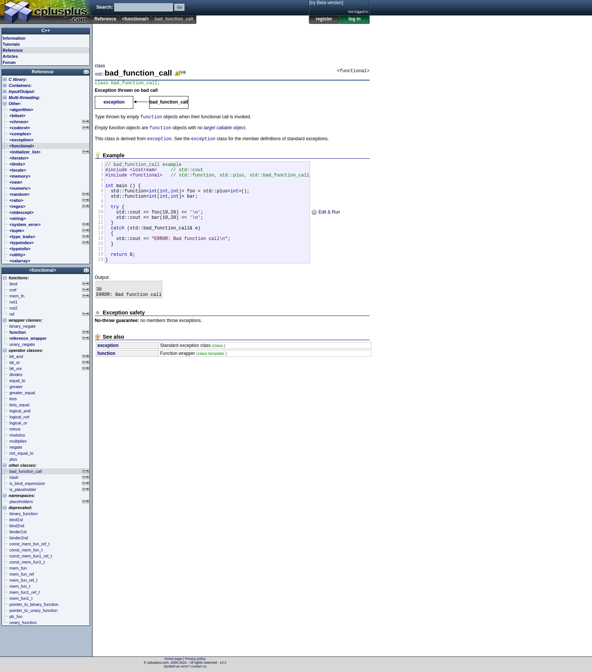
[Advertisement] (232, 41)
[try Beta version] (326, 2)
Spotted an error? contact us (185, 666)
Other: (15, 103)
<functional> (135, 19)
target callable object (224, 130)
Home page (173, 659)
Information (14, 38)
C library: (18, 79)
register (324, 19)
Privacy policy (195, 659)
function (151, 118)
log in (354, 19)
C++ (46, 30)
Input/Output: (22, 91)
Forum (9, 62)
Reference (105, 19)
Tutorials (11, 44)
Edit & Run (325, 226)
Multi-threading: (24, 97)
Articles (10, 56)
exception (114, 103)
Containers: (20, 85)
